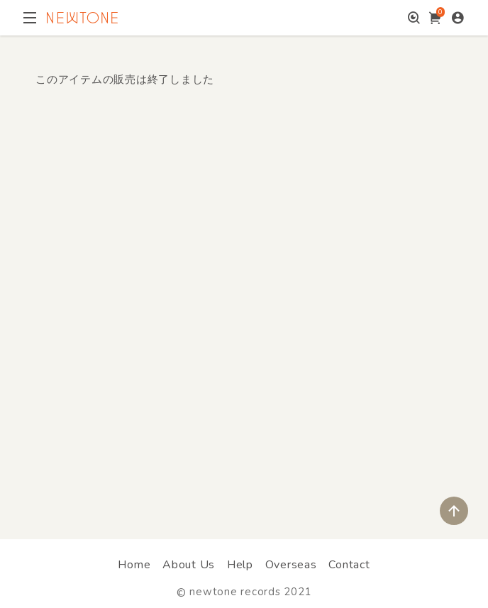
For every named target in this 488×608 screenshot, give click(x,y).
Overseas (291, 565)
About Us (188, 565)
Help (240, 565)
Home (134, 565)
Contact (349, 565)
